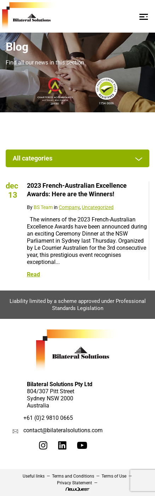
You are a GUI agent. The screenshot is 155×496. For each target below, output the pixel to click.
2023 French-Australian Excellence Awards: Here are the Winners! (77, 190)
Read (33, 274)
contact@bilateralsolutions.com (63, 430)
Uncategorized (98, 207)
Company (69, 207)
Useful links (34, 476)
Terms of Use (114, 476)
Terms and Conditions (73, 476)
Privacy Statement (74, 482)
